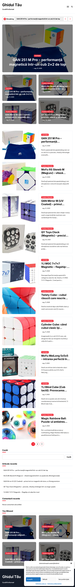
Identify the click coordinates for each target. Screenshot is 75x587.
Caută (5, 448)
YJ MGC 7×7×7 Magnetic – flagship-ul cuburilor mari (55, 265)
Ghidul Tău (12, 4)
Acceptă (29, 579)
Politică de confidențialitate (54, 583)
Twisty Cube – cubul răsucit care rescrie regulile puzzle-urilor (54, 296)
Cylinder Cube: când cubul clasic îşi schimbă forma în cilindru (54, 327)
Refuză (45, 579)
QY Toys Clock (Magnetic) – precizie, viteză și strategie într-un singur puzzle (54, 115)
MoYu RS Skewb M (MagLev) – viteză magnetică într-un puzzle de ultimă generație (55, 87)
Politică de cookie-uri (41, 583)
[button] (71, 563)
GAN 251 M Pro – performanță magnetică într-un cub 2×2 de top (19, 94)
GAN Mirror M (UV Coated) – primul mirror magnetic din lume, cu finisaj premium (18, 115)
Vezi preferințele (63, 579)
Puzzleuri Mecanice (47, 81)
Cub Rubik (37, 55)
